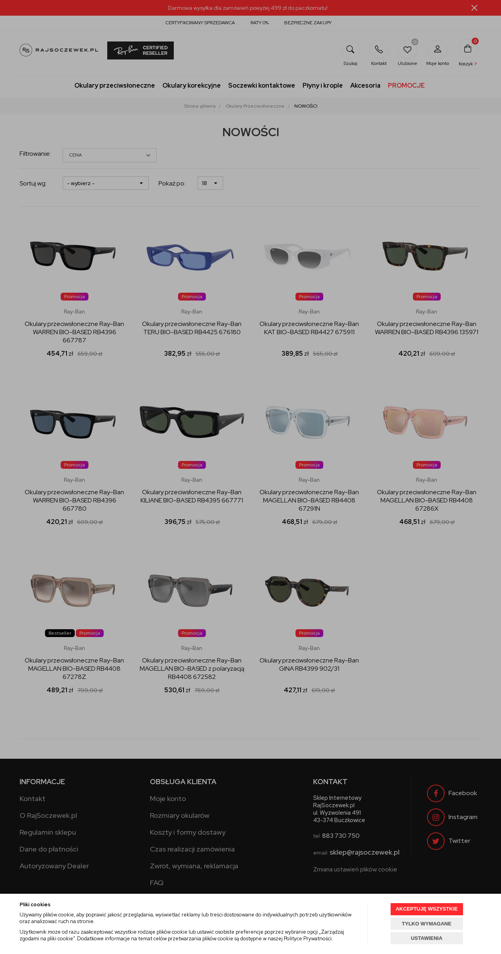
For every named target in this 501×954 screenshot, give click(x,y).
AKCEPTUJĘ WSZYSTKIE (427, 909)
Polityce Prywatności (308, 938)
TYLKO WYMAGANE (426, 924)
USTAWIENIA (427, 938)
